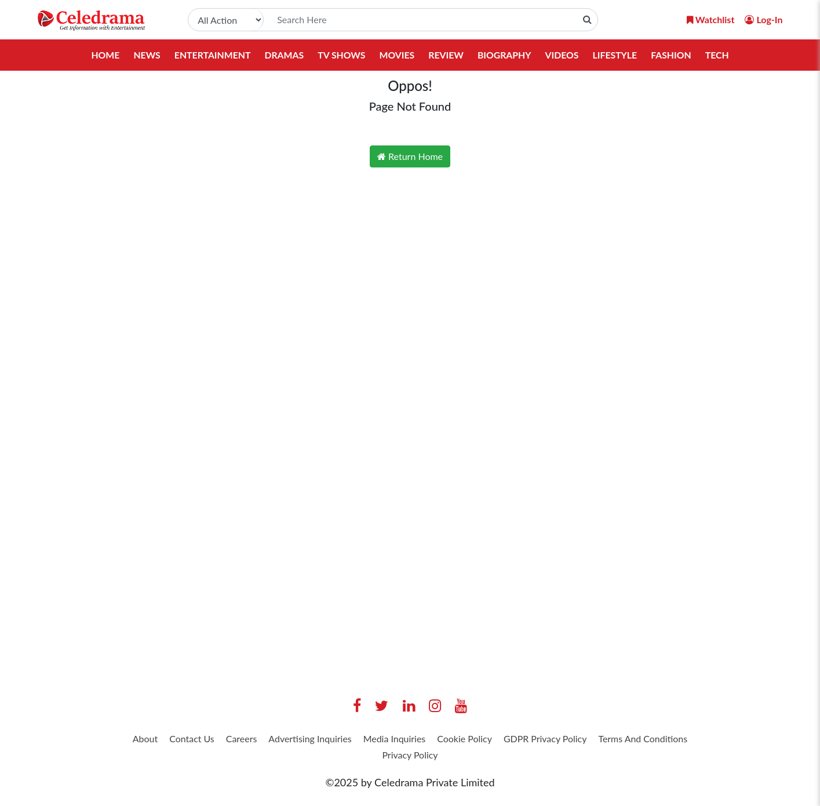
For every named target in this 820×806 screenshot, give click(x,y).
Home (102, 54)
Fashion (673, 54)
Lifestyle (617, 54)
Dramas (283, 54)
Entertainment (210, 54)
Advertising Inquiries (354, 740)
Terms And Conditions (371, 758)
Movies (397, 54)
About (165, 740)
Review (446, 54)
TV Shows (341, 54)
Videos (563, 54)
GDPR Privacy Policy (622, 740)
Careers (275, 740)
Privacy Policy (467, 758)
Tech (720, 54)
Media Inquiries (450, 740)
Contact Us (219, 740)
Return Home (410, 156)
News (144, 54)
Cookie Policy (530, 740)
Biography (505, 54)
